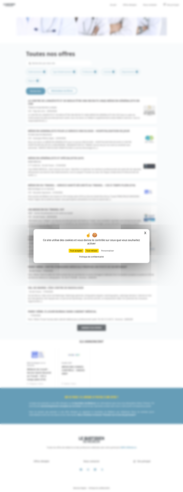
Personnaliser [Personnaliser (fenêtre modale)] (107, 250)
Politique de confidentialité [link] (91, 256)
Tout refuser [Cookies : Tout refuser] (91, 250)
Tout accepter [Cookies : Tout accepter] (76, 250)
